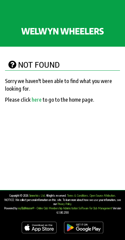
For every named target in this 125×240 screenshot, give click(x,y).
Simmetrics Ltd (37, 195)
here (37, 99)
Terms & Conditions (77, 195)
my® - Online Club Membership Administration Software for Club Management (65, 208)
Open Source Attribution (102, 195)
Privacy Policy (64, 204)
